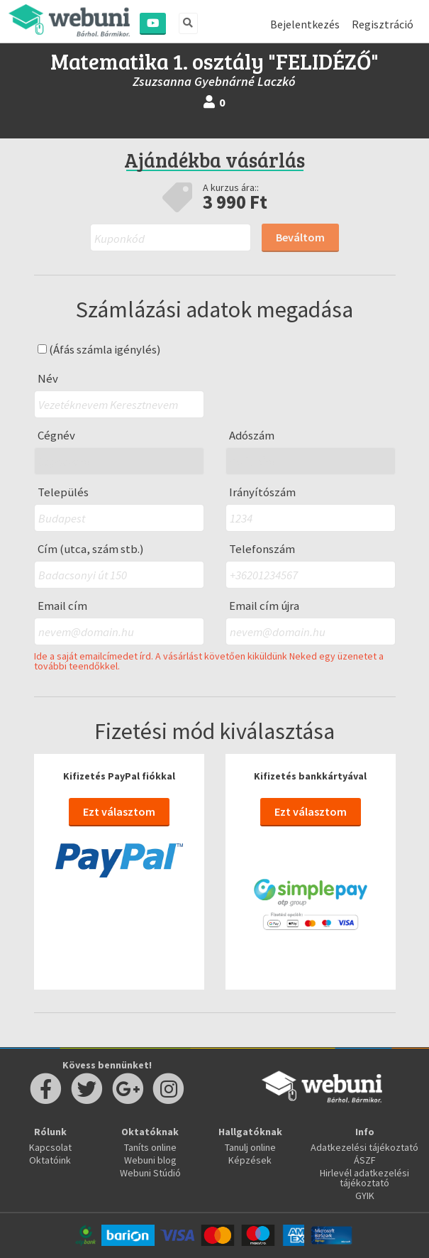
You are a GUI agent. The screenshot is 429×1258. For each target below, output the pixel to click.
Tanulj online (250, 1147)
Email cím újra (264, 606)
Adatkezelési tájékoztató (364, 1147)
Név (48, 379)
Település (63, 492)
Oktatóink (50, 1160)
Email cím (62, 606)
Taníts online (150, 1147)
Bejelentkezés (305, 24)
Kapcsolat (50, 1147)
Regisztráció (382, 24)
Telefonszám (262, 549)
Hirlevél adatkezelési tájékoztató (364, 1177)
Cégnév (56, 436)
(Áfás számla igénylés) (99, 350)
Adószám (251, 436)
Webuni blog (150, 1160)
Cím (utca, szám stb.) (91, 549)
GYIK (364, 1195)
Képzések (250, 1160)
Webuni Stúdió (150, 1172)
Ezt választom (119, 811)
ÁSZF (365, 1160)
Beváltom (300, 237)
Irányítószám (262, 492)
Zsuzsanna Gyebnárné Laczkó (214, 81)
